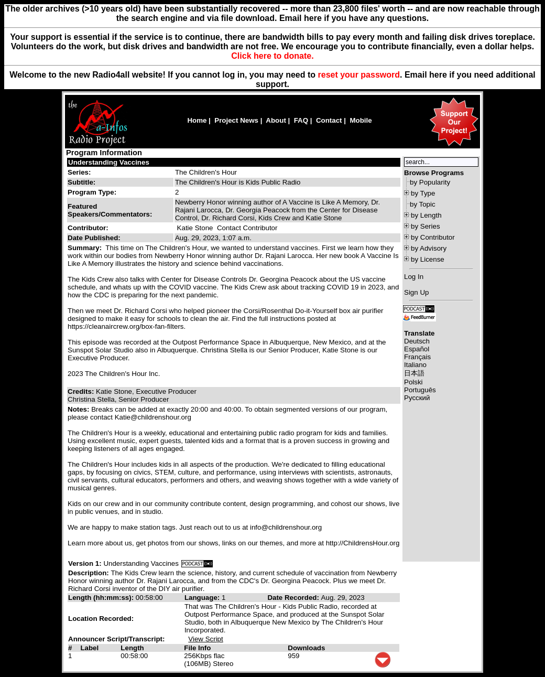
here (438, 74)
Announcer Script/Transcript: (116, 639)
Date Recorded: (294, 597)
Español (416, 349)
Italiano (415, 365)
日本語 (414, 373)
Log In (413, 277)
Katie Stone (195, 228)
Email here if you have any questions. (354, 18)
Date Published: (94, 238)
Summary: (86, 248)
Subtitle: (81, 182)
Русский (417, 398)
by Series (425, 226)
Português (420, 390)
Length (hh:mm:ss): (102, 597)
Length (132, 648)
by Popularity (430, 182)
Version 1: (85, 563)
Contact (329, 120)
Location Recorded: (101, 618)
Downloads (306, 648)
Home (196, 120)
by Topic (422, 204)
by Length (426, 215)
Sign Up (416, 292)
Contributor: (88, 228)
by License (427, 259)
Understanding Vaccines (108, 162)
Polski (413, 382)
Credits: (82, 391)
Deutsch (417, 341)
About (276, 120)
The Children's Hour (206, 172)
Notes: (79, 409)
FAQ (301, 120)
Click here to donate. (272, 55)
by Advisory (428, 248)
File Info (197, 648)
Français (417, 357)
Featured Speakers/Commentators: (110, 210)
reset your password (359, 74)
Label (89, 648)
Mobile (361, 120)
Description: (89, 573)
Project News (236, 120)
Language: (203, 597)
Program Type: (92, 192)
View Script (205, 639)
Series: (79, 172)
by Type (423, 193)
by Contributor (433, 237)
